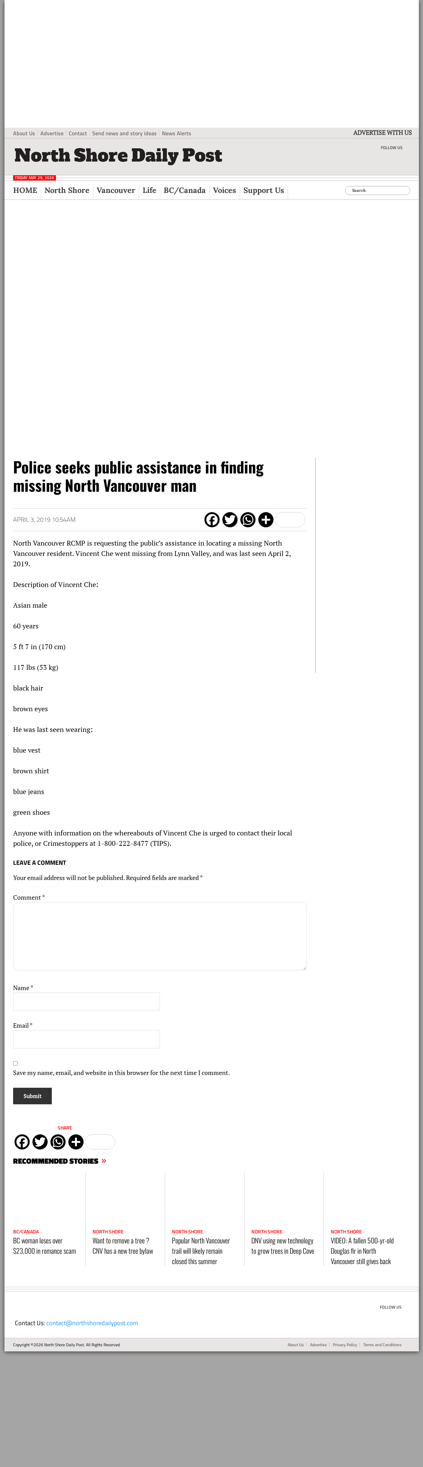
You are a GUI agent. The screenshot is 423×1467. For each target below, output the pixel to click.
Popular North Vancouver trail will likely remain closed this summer (201, 1250)
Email (22, 1025)
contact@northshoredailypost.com (92, 1323)
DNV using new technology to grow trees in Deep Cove (282, 1245)
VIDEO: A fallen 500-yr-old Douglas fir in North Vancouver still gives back (362, 1250)
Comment (29, 897)
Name (23, 988)
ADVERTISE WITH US (382, 132)
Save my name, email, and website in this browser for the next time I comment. (121, 1072)
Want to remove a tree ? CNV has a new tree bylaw (123, 1245)
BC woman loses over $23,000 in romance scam (44, 1245)
